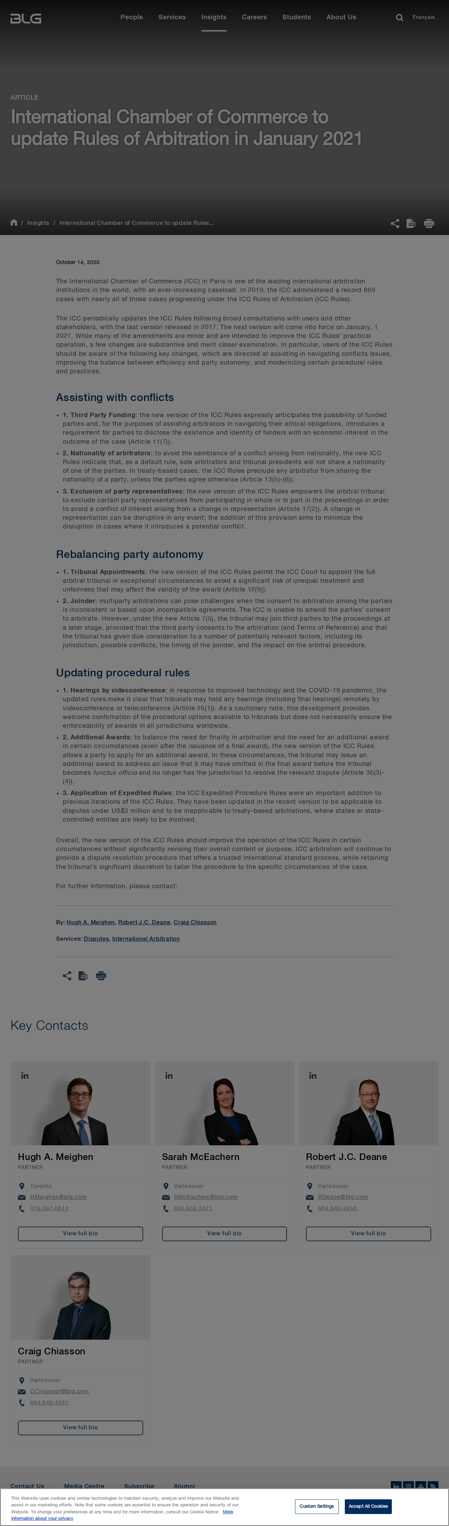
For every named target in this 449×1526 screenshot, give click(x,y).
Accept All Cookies (368, 1510)
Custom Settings (317, 1510)
